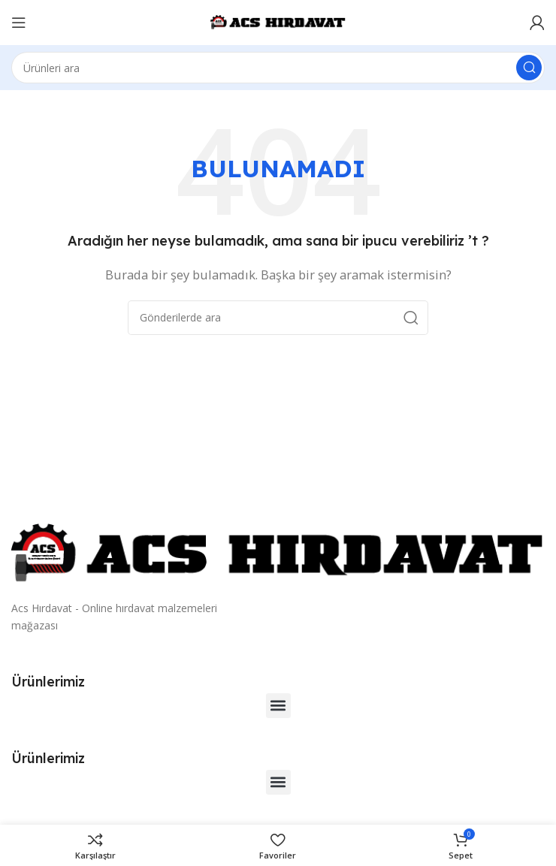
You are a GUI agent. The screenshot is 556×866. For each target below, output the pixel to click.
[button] (278, 705)
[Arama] (278, 67)
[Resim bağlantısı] (278, 552)
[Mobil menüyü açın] (19, 23)
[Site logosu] (278, 21)
